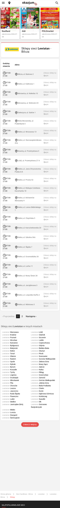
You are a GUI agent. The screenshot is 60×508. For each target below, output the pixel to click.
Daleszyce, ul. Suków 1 (27, 113)
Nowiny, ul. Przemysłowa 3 (28, 151)
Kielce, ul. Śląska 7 (25, 247)
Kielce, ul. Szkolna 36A (26, 237)
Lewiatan (41, 494)
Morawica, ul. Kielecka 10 (28, 93)
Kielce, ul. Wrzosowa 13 (27, 132)
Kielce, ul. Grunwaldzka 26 (28, 257)
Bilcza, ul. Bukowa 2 (26, 74)
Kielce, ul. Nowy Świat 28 (27, 276)
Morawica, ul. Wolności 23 (28, 103)
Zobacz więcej (30, 425)
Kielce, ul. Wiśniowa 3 (26, 304)
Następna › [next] (31, 316)
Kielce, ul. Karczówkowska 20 (29, 228)
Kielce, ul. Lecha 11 (25, 266)
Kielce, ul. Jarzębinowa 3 (27, 285)
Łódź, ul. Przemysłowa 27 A (29, 161)
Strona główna (6, 494)
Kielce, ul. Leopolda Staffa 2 (29, 295)
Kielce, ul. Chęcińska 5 (26, 218)
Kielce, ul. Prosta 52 (25, 180)
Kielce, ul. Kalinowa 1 (26, 84)
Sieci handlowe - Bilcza (24, 494)
